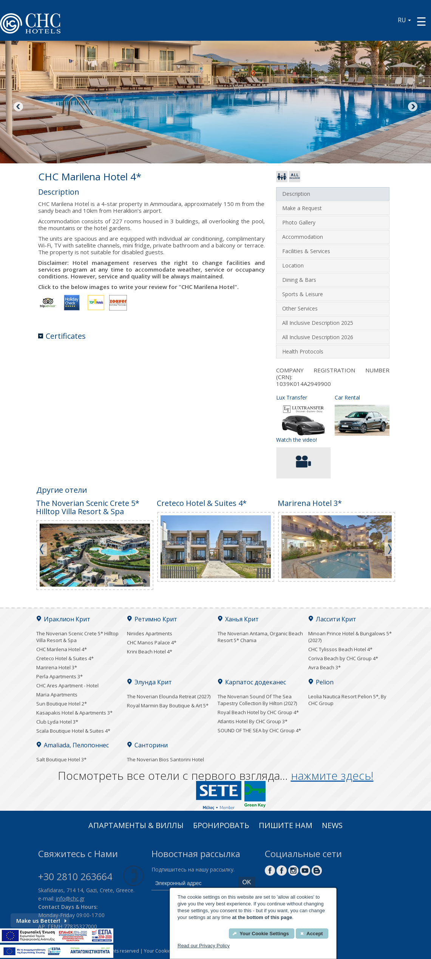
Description (296, 193)
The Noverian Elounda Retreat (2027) (168, 696)
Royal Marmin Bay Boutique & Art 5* (168, 705)
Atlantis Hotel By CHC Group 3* (252, 721)
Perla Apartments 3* (59, 676)
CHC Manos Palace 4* (151, 642)
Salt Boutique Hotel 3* (61, 759)
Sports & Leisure (302, 294)
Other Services (300, 308)
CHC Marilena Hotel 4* (61, 649)
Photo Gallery (298, 222)
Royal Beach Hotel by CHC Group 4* (258, 712)
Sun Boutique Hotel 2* (61, 703)
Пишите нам (285, 826)
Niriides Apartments (149, 633)
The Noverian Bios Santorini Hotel (165, 759)
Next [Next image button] (412, 107)
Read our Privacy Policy (204, 945)
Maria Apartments (56, 694)
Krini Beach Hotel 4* (149, 651)
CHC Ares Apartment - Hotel (67, 685)
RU (404, 20)
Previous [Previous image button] (19, 107)
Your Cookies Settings (167, 951)
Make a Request (302, 208)
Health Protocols (302, 351)
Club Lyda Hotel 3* (57, 721)
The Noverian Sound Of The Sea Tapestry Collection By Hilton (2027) (257, 700)
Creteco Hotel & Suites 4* (65, 658)
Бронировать (221, 826)
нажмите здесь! (332, 775)
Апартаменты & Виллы (136, 826)
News (332, 826)
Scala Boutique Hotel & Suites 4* (73, 730)
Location (293, 265)
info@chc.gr (70, 898)
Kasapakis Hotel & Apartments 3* (74, 712)
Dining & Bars (299, 279)
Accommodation (302, 236)
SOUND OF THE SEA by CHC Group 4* (259, 730)
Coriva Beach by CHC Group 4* (343, 658)
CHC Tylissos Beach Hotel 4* (340, 649)
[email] (193, 883)
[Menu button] (421, 21)
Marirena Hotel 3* (56, 667)
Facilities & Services (306, 251)
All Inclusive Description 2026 (317, 337)
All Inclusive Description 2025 (317, 322)
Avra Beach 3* (324, 667)
